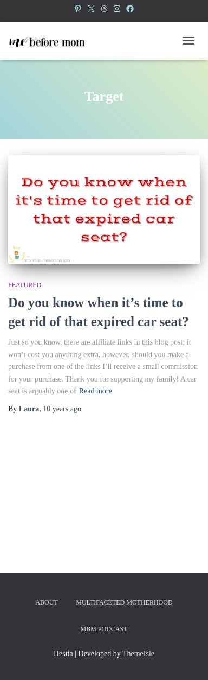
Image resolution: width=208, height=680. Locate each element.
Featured (24, 285)
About (46, 602)
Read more (95, 391)
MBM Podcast (103, 629)
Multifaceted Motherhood (124, 602)
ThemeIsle (138, 654)
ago (62, 409)
